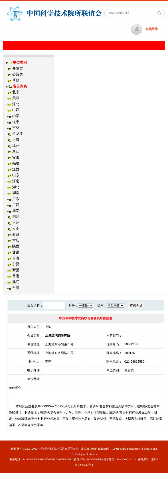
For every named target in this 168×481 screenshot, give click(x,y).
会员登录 (152, 29)
